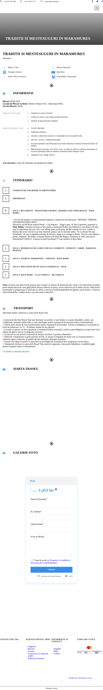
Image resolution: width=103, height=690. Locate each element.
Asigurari (31, 646)
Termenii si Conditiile (59, 560)
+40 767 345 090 (10, 649)
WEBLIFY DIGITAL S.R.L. (81, 678)
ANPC (29, 656)
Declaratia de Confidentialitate (44, 563)
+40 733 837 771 (10, 654)
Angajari (56, 649)
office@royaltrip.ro (11, 658)
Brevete (30, 649)
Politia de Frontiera (35, 658)
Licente (30, 651)
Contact (56, 653)
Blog (55, 651)
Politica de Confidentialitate (74, 680)
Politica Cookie (96, 680)
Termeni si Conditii (52, 680)
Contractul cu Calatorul (37, 653)
